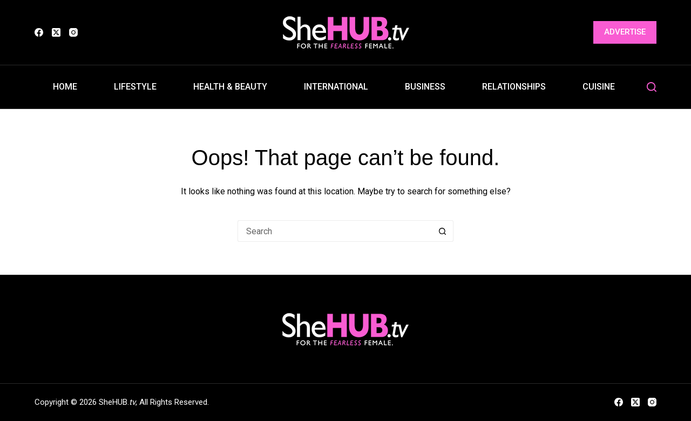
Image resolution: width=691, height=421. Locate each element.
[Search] (651, 87)
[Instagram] (73, 32)
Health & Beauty (230, 87)
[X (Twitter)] (56, 32)
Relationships (514, 87)
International (336, 87)
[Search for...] (335, 231)
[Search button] (442, 231)
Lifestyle (135, 87)
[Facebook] (39, 32)
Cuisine (598, 87)
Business (425, 87)
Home (65, 87)
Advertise (625, 32)
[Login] (578, 33)
